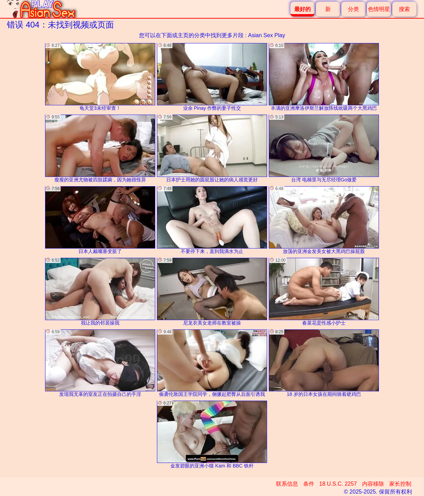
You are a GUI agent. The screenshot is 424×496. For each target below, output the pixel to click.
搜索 (404, 9)
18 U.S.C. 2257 (338, 484)
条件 (308, 484)
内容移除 (373, 484)
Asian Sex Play (266, 35)
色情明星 (379, 9)
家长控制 (400, 484)
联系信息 (287, 484)
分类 (353, 9)
